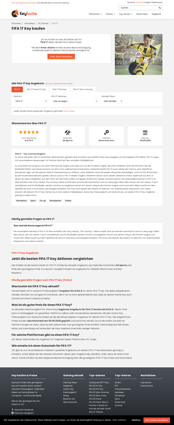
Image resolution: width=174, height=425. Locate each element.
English (148, 2)
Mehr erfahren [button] (119, 420)
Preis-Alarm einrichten (61, 56)
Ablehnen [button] (136, 420)
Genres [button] (109, 14)
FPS (116, 385)
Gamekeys (29, 23)
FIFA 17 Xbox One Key (83, 89)
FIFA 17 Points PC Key (36, 89)
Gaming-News (70, 382)
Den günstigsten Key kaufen (24, 2)
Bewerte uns (69, 398)
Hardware (119, 392)
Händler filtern (108, 96)
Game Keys (52, 309)
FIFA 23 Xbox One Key (99, 392)
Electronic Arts (106, 140)
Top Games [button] (125, 14)
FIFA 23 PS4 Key (96, 389)
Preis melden (69, 111)
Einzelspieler (55, 200)
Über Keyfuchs (70, 402)
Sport (33, 200)
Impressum (146, 382)
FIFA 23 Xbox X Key (97, 395)
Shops (66, 395)
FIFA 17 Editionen (58, 96)
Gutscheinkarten (123, 389)
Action (118, 382)
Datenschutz (147, 385)
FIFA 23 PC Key (95, 385)
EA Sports (68, 140)
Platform (18, 96)
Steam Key (120, 402)
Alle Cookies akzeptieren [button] (156, 420)
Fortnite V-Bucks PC (98, 405)
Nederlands (157, 2)
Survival (118, 405)
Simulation (21, 200)
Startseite (16, 23)
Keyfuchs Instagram (23, 413)
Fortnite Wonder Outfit (100, 408)
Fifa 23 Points (95, 398)
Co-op (43, 200)
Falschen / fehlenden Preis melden (58, 83)
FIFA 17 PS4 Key (59, 89)
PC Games (43, 23)
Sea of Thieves (96, 412)
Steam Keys (142, 14)
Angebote (156, 14)
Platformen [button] (94, 14)
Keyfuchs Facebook (22, 409)
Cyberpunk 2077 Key (99, 382)
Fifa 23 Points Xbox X (98, 402)
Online (68, 200)
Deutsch (140, 2)
